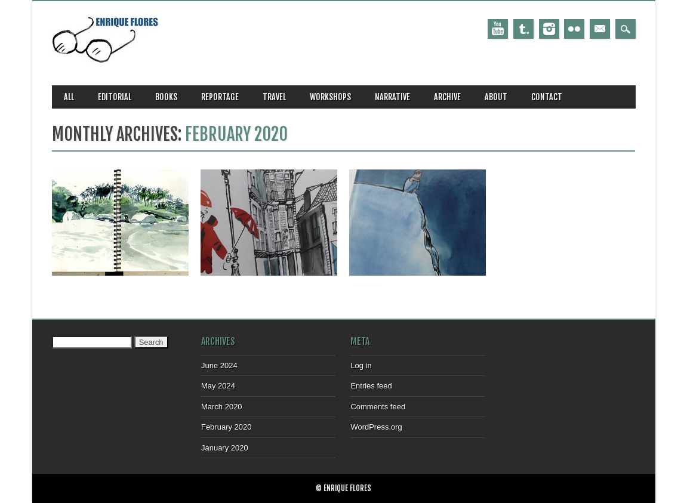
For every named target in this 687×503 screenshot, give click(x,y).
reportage (220, 97)
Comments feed (377, 406)
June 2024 (219, 365)
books (166, 97)
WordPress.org (376, 426)
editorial (114, 97)
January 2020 (224, 447)
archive (447, 97)
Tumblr (523, 29)
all (69, 97)
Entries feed (371, 385)
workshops (330, 97)
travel (274, 97)
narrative (392, 97)
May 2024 (218, 385)
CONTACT (546, 97)
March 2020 (221, 406)
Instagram (549, 29)
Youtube (498, 29)
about (496, 97)
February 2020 (226, 426)
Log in (360, 365)
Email (600, 29)
